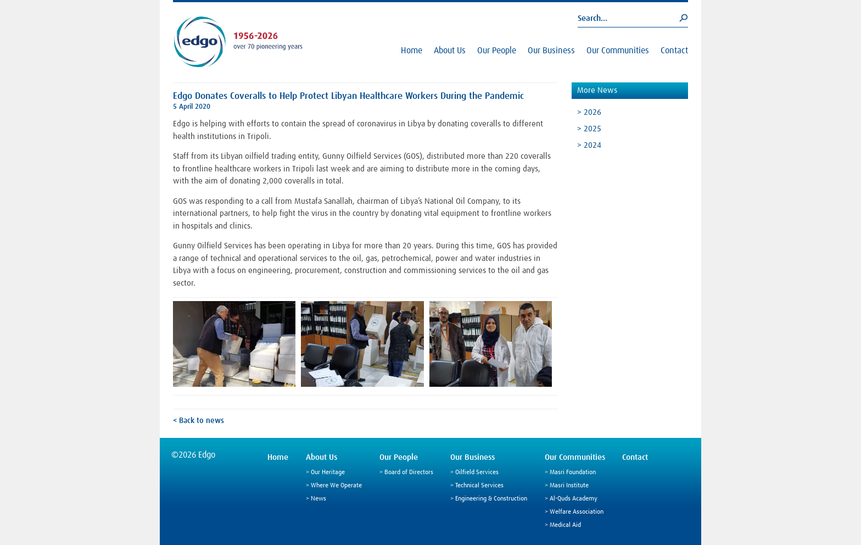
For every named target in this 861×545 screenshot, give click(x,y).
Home (411, 50)
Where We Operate (336, 485)
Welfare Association (576, 512)
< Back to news (198, 421)
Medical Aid (565, 525)
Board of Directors (408, 472)
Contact (674, 50)
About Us (450, 50)
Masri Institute (569, 485)
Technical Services (479, 485)
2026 (592, 112)
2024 (592, 145)
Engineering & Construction (491, 499)
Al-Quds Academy (573, 499)
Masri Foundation (573, 472)
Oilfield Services (477, 472)
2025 (592, 129)
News (318, 499)
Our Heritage (328, 472)
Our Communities (617, 50)
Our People (496, 50)
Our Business (551, 50)
